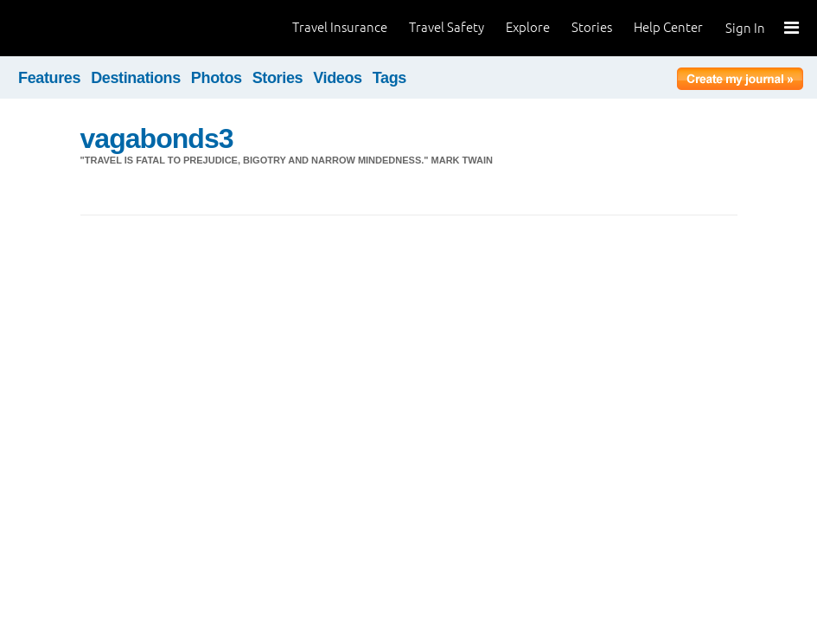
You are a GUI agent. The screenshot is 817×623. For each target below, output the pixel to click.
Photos (216, 78)
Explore (528, 27)
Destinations (136, 78)
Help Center (668, 27)
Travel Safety (446, 27)
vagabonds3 (156, 138)
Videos (337, 78)
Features (49, 78)
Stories (591, 27)
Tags (389, 78)
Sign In (745, 28)
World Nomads (91, 28)
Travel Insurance (339, 27)
